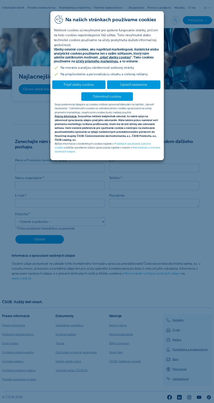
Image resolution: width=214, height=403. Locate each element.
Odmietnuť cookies (107, 96)
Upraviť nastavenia (133, 85)
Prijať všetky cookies (79, 85)
